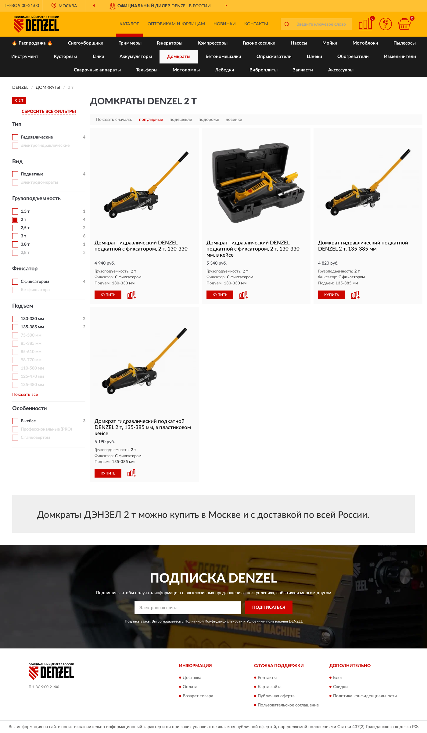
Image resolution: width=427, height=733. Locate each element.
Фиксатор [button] (25, 269)
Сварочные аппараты (97, 70)
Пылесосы (404, 43)
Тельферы (146, 70)
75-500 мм (31, 335)
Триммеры (130, 43)
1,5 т (25, 211)
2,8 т (25, 253)
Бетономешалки (223, 56)
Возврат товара (198, 696)
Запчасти (303, 70)
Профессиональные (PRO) (46, 429)
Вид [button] (17, 161)
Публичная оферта (276, 696)
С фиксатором (35, 282)
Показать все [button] (25, 394)
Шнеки (314, 56)
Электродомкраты (39, 182)
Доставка (192, 678)
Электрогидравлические (45, 145)
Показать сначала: (114, 119)
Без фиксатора (35, 290)
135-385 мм (32, 327)
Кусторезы (65, 56)
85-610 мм (31, 352)
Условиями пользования (267, 621)
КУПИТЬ (108, 295)
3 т (23, 236)
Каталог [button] (129, 24)
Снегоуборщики (85, 43)
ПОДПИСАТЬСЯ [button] (268, 607)
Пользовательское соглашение (288, 705)
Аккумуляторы (136, 56)
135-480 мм (32, 385)
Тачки (98, 56)
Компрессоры (213, 43)
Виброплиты (263, 70)
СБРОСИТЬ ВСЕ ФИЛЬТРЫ (49, 112)
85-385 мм (31, 343)
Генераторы (169, 43)
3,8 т (25, 244)
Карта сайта (270, 687)
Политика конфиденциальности (365, 696)
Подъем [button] (22, 306)
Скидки (340, 687)
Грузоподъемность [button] (36, 198)
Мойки (329, 43)
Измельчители (400, 56)
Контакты (256, 24)
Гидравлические (37, 137)
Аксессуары (340, 70)
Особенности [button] (29, 408)
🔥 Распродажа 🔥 (32, 43)
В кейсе (28, 421)
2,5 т (25, 228)
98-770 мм (31, 360)
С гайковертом (35, 437)
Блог (338, 678)
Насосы (299, 43)
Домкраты (178, 56)
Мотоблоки (365, 43)
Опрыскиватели (274, 56)
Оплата (190, 687)
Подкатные (32, 174)
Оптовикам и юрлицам (176, 24)
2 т (23, 220)
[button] (386, 24)
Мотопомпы (186, 70)
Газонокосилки (259, 43)
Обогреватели (353, 56)
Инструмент (24, 56)
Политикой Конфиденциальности (213, 621)
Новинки (225, 24)
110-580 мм (32, 368)
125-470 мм (32, 376)
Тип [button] (16, 124)
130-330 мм (32, 319)
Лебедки (224, 70)
